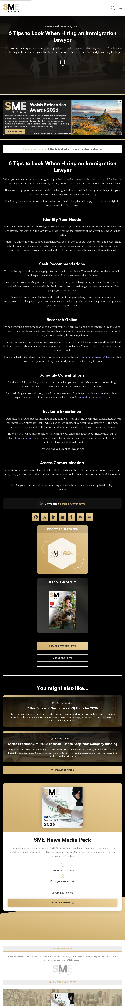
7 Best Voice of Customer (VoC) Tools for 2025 (62, 708)
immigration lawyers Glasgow (97, 357)
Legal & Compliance (72, 503)
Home (26, 149)
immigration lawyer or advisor (92, 397)
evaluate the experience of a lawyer (24, 438)
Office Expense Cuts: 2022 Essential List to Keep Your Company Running (62, 744)
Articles (38, 149)
